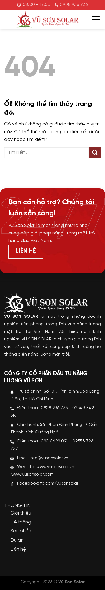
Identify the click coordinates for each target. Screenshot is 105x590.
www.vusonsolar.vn (55, 467)
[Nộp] (95, 152)
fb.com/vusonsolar (59, 483)
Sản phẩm (21, 531)
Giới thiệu (20, 513)
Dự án (17, 540)
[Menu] (96, 19)
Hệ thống (20, 522)
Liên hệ (18, 549)
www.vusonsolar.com (32, 474)
